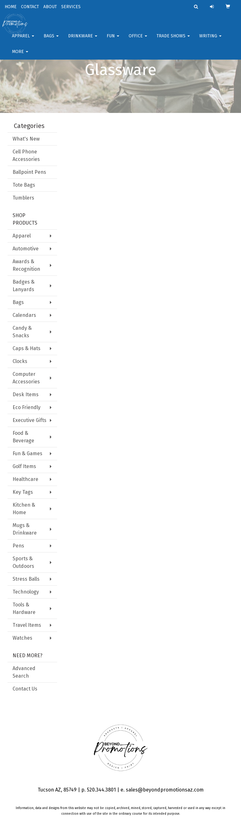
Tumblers (23, 198)
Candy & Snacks (22, 331)
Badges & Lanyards (24, 285)
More (20, 56)
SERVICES (71, 6)
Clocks (20, 361)
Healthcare (25, 479)
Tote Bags (24, 185)
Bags (51, 40)
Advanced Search (24, 672)
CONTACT (30, 6)
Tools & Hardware (24, 608)
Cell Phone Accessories (26, 155)
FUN (113, 40)
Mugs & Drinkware (25, 529)
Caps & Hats (26, 348)
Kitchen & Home (24, 508)
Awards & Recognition (26, 265)
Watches (22, 638)
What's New (26, 139)
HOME (11, 6)
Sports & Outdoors (23, 562)
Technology (26, 592)
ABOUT (50, 6)
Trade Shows (173, 40)
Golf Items (24, 466)
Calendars (24, 315)
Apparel (23, 40)
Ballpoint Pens (29, 172)
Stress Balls (26, 579)
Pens (18, 546)
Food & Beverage (23, 437)
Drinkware (82, 40)
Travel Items (27, 625)
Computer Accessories (26, 378)
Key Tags (23, 492)
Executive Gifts (29, 420)
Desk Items (26, 394)
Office (138, 40)
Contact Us (25, 689)
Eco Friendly (26, 407)
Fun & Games (27, 453)
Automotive (26, 249)
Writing (210, 40)
